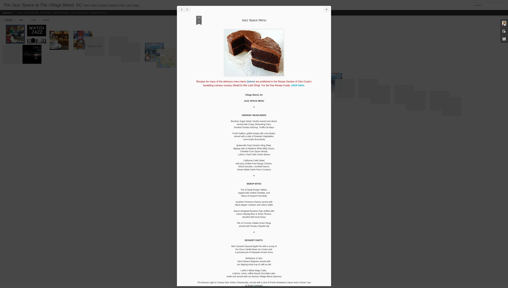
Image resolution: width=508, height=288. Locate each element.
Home (19, 12)
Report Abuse (264, 286)
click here (297, 85)
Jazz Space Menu (254, 20)
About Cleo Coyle (79, 12)
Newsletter (46, 12)
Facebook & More (98, 12)
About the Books (61, 12)
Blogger (255, 286)
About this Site (32, 12)
